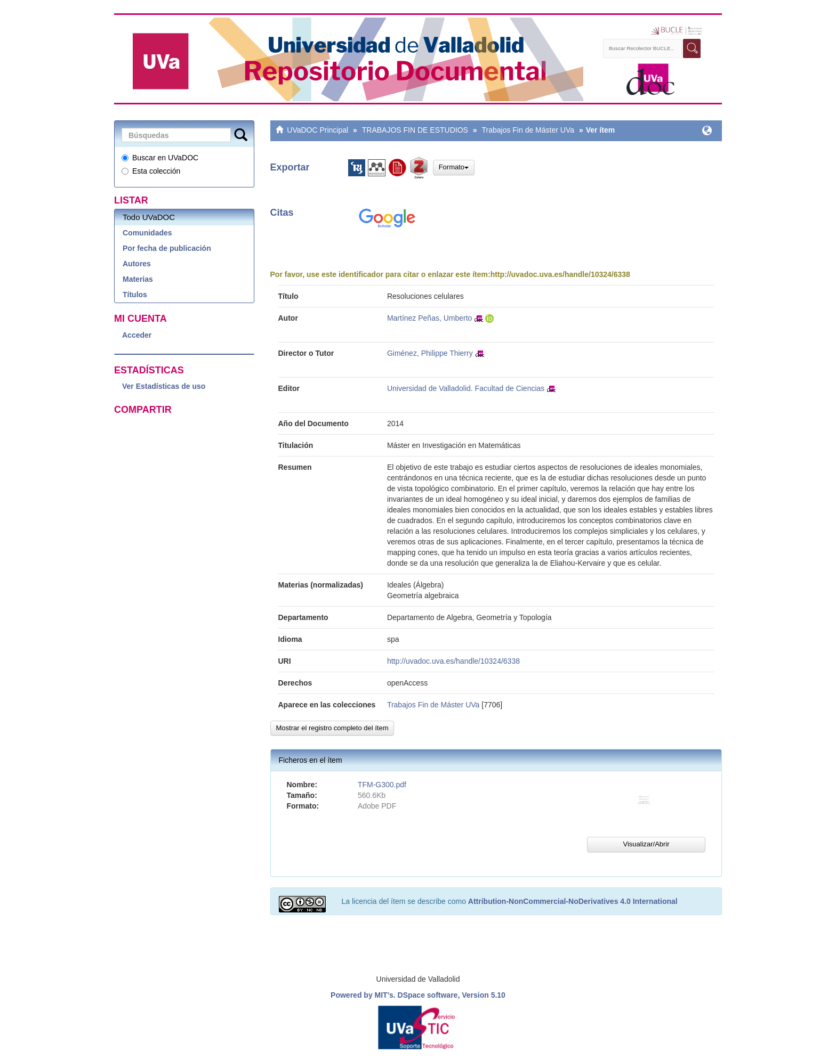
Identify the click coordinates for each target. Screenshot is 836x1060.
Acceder (136, 335)
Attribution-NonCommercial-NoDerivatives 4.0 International (573, 901)
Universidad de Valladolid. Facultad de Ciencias (465, 388)
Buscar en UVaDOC (160, 157)
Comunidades (147, 233)
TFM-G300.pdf (382, 784)
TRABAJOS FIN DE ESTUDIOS (415, 130)
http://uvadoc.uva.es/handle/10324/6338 (560, 274)
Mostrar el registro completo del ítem (332, 728)
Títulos (135, 294)
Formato (454, 167)
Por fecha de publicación (167, 248)
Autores (137, 263)
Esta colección (151, 171)
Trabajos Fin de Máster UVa (527, 130)
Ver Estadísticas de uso (163, 386)
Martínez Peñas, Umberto (429, 318)
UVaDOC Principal (317, 130)
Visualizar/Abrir (646, 844)
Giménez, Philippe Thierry (430, 353)
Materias (138, 279)
